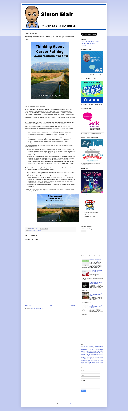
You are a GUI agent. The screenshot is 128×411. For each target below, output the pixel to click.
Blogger (70, 403)
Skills (39, 230)
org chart (96, 355)
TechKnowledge (94, 360)
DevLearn (99, 349)
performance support (99, 357)
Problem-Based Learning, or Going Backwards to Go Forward (96, 294)
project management (95, 358)
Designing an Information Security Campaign (95, 260)
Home (50, 305)
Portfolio (84, 45)
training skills (87, 363)
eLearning (100, 351)
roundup (101, 358)
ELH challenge (84, 352)
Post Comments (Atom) (36, 308)
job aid (101, 352)
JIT (99, 352)
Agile (92, 346)
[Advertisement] (50, 292)
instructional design (92, 352)
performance (83, 357)
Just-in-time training (85, 354)
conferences (94, 348)
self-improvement (84, 360)
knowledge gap (32, 230)
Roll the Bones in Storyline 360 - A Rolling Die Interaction (96, 272)
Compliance (87, 348)
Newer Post (28, 305)
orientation (101, 355)
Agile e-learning (97, 346)
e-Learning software (91, 351)
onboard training (89, 355)
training (88, 362)
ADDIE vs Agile (87, 346)
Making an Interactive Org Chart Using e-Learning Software (96, 306)
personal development (86, 358)
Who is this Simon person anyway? (90, 41)
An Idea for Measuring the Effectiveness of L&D (96, 283)
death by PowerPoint (93, 349)
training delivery (95, 362)
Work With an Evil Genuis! (88, 43)
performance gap (90, 357)
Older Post (72, 305)
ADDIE (82, 346)
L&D (37, 230)
